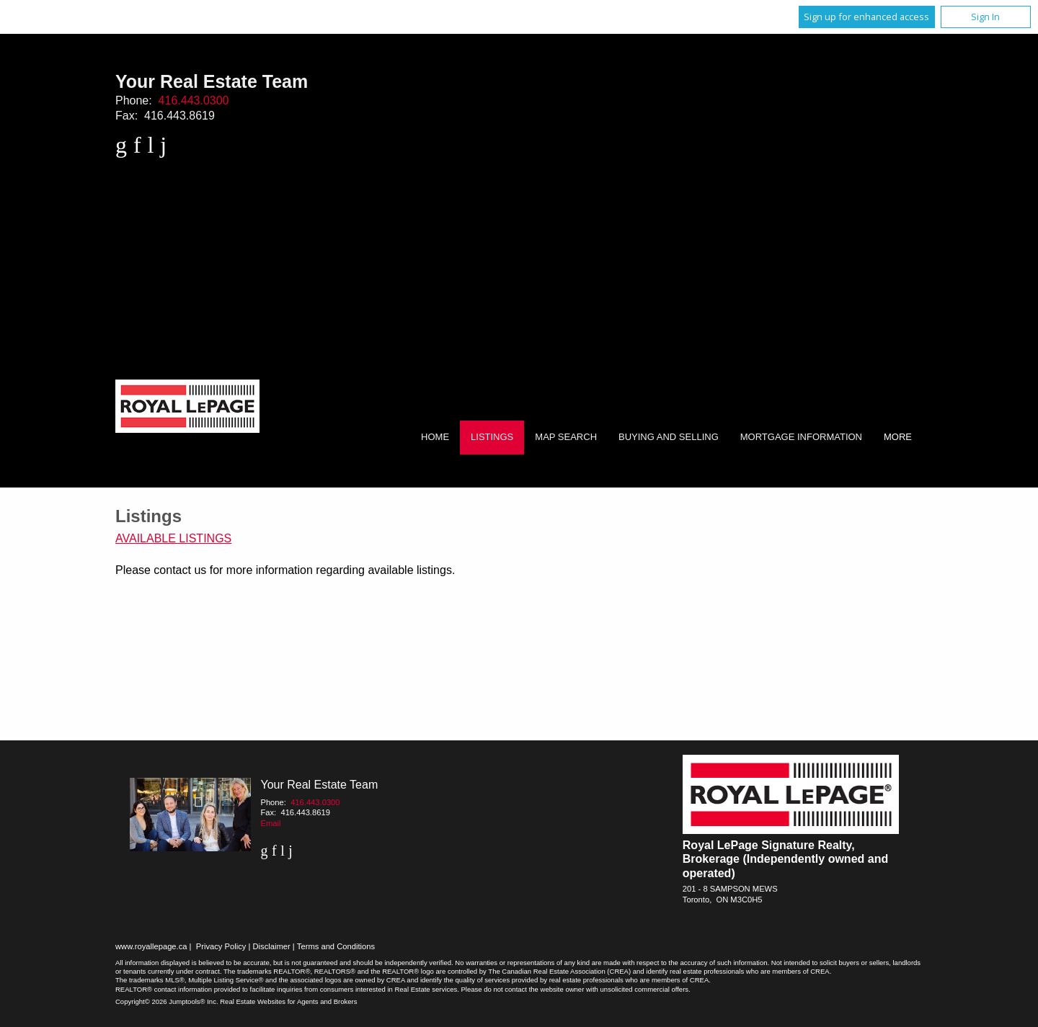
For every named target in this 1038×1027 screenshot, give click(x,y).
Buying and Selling (668, 436)
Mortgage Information (801, 436)
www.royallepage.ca (151, 946)
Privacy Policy (221, 946)
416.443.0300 (194, 100)
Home (435, 436)
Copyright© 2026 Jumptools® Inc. (166, 1001)
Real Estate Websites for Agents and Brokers (288, 1001)
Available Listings (173, 538)
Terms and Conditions (336, 946)
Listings (492, 436)
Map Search (566, 436)
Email (270, 823)
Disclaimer (271, 946)
